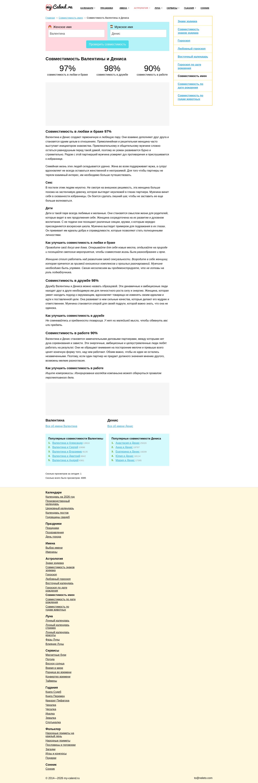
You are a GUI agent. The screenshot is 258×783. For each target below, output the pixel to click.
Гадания (189, 8)
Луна (157, 8)
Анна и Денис (124, 447)
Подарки (51, 758)
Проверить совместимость (107, 44)
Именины (51, 552)
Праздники (106, 8)
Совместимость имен (192, 76)
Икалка (50, 713)
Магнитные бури (56, 654)
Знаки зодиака (187, 21)
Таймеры (51, 680)
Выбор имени (54, 547)
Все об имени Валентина (61, 426)
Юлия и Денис (125, 456)
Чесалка (51, 709)
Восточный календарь (193, 56)
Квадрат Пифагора (57, 700)
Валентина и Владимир (67, 451)
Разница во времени (58, 672)
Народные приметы (58, 740)
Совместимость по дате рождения (61, 601)
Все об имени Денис (120, 426)
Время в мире (54, 668)
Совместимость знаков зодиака (60, 569)
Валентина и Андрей (65, 460)
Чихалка (51, 705)
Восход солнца (55, 663)
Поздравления (55, 532)
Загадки (50, 749)
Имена (123, 8)
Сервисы (172, 8)
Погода (50, 659)
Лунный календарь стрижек (57, 626)
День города (53, 536)
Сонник (205, 8)
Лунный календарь (57, 620)
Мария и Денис (125, 460)
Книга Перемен (55, 696)
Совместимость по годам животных (57, 608)
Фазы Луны (53, 639)
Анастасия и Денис (128, 443)
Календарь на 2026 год (60, 496)
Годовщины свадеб (58, 517)
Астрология (141, 8)
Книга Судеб (53, 691)
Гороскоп (184, 40)
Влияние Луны (55, 644)
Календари (86, 8)
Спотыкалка (53, 722)
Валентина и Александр (67, 443)
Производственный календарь (58, 503)
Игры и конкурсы (56, 753)
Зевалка (51, 717)
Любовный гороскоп (191, 48)
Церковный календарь (60, 508)
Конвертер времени (58, 676)
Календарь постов (57, 512)
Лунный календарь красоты (57, 634)
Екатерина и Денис (128, 451)
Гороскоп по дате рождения (56, 589)
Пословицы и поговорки (61, 744)
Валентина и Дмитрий (66, 456)
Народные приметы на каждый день (60, 735)
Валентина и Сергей (65, 447)
